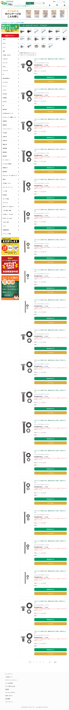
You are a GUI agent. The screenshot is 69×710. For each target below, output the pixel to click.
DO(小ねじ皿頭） (20, 22)
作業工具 (5, 136)
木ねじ (4, 66)
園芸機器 (5, 148)
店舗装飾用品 (6, 230)
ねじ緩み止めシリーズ (8, 113)
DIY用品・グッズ (7, 183)
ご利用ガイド (9, 677)
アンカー (5, 90)
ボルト (4, 43)
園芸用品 (5, 152)
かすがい (5, 101)
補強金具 (5, 125)
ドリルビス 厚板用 (7, 163)
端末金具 (5, 109)
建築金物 (5, 171)
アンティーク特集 (7, 233)
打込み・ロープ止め (7, 218)
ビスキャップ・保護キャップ (9, 117)
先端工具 (5, 140)
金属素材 (5, 121)
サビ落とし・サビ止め (8, 214)
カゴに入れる (50, 81)
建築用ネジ (5, 167)
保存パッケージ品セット (10, 22)
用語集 (7, 689)
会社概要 (7, 699)
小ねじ (4, 39)
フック (4, 226)
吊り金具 (5, 94)
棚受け (4, 179)
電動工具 (5, 144)
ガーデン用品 (6, 198)
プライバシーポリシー (11, 680)
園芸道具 (5, 156)
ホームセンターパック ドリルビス (35, 25)
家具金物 (5, 195)
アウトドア (5, 202)
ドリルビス (5, 82)
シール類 (5, 191)
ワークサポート (6, 160)
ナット (4, 47)
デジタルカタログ (10, 692)
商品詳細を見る (50, 77)
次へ (50, 662)
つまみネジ (5, 59)
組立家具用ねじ (6, 78)
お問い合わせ (9, 695)
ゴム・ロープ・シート (8, 187)
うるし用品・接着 (7, 210)
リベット (5, 86)
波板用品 (5, 97)
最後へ (55, 662)
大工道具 (5, 132)
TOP (2, 22)
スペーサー (5, 62)
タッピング (5, 70)
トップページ (9, 674)
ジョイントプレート (7, 129)
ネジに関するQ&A (10, 686)
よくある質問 (9, 683)
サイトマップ (9, 702)
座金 (4, 51)
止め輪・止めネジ (7, 55)
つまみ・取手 (6, 222)
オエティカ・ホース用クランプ (10, 175)
